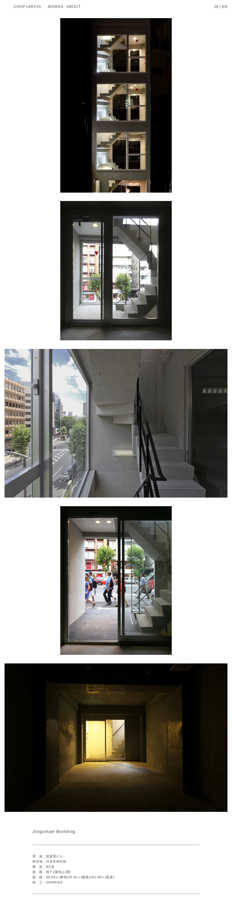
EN (224, 7)
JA (216, 7)
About (74, 7)
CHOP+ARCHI (27, 7)
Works (55, 7)
